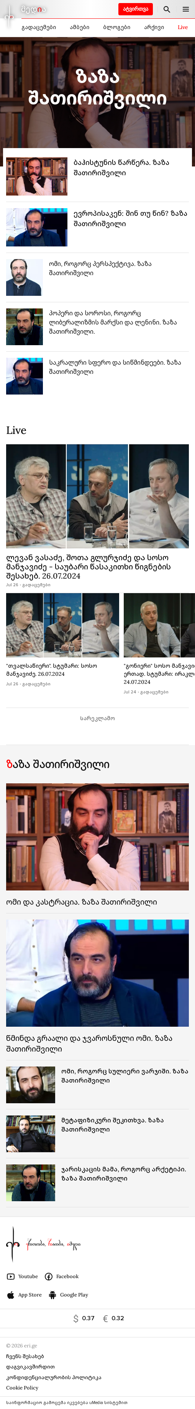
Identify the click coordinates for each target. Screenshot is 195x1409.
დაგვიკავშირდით (30, 1366)
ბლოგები (116, 27)
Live (183, 27)
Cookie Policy (22, 1388)
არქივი (154, 27)
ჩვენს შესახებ (25, 1356)
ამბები (79, 27)
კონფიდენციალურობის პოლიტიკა (54, 1377)
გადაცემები (38, 27)
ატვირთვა (135, 9)
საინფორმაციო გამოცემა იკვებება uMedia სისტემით (67, 1402)
